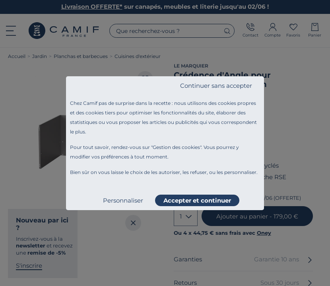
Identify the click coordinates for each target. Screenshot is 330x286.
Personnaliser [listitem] (123, 200)
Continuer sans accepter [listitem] (216, 85)
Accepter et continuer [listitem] (197, 200)
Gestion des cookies (176, 147)
